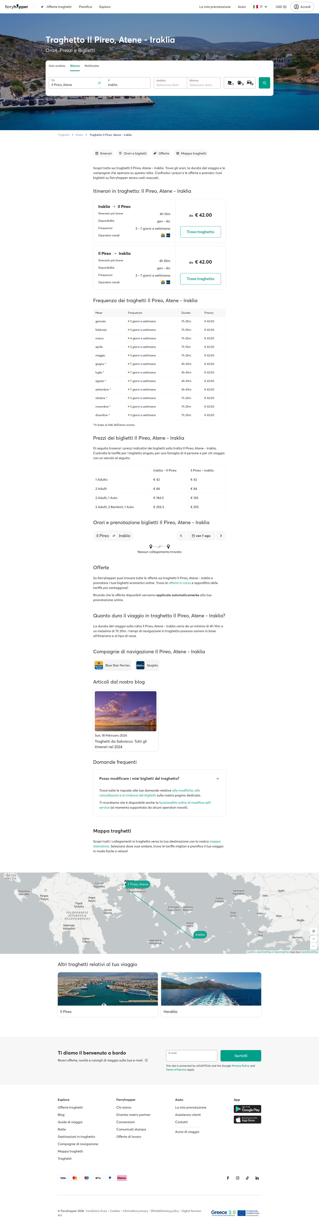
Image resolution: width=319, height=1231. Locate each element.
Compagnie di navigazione (78, 1144)
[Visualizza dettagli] (146, 1060)
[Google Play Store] (247, 1109)
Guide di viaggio (70, 1122)
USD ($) (281, 7)
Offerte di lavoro (128, 1137)
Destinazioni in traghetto (76, 1137)
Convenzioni (125, 1122)
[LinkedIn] (257, 1178)
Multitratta (92, 66)
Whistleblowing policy (165, 1211)
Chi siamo (123, 1107)
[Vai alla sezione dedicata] (103, 153)
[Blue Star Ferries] (112, 665)
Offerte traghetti (56, 7)
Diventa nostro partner (133, 1115)
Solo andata (57, 66)
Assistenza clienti (188, 1115)
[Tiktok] (247, 1178)
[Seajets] (147, 665)
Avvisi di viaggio (187, 1132)
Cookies (115, 1211)
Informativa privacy (135, 1211)
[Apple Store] (247, 1119)
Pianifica (85, 7)
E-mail (173, 1053)
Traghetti (63, 135)
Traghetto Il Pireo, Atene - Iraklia (111, 135)
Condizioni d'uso (96, 1211)
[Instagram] (238, 1178)
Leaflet (251, 952)
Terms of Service (176, 1069)
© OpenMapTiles (280, 952)
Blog (61, 1115)
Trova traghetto (200, 231)
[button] (114, 535)
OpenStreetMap (309, 952)
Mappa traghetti (70, 1151)
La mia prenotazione (215, 7)
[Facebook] (228, 1178)
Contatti (181, 1122)
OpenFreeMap (263, 952)
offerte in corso (180, 583)
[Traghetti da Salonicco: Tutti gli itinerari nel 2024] (125, 720)
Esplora (104, 7)
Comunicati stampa (131, 1129)
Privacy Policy (240, 1065)
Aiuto (242, 7)
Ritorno (75, 66)
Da (53, 80)
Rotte (79, 135)
